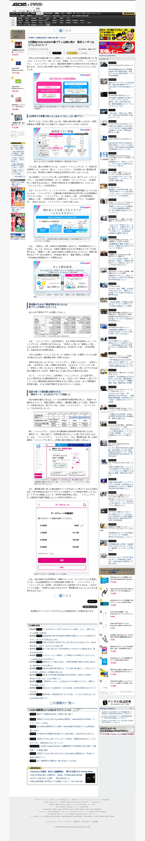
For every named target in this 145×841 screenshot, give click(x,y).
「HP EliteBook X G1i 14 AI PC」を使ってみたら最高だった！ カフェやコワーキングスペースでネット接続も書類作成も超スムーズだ (121, 363)
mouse (27, 18)
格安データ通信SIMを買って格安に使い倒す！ (45, 38)
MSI (55, 18)
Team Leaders (73, 811)
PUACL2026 (85, 15)
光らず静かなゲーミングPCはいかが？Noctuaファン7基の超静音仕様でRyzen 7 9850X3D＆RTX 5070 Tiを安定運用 (120, 517)
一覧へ (131, 708)
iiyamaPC (33, 18)
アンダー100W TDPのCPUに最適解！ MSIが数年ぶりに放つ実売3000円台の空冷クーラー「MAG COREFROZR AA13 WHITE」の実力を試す (120, 452)
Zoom (89, 22)
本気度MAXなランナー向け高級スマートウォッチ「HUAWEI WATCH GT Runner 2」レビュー (121, 535)
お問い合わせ (86, 821)
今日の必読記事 (51, 814)
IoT (21, 13)
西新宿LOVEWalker (67, 816)
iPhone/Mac (49, 13)
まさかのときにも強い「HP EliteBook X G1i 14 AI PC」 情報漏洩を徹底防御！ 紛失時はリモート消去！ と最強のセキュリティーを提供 (121, 398)
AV (74, 13)
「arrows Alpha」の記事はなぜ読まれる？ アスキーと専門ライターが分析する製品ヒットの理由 (120, 304)
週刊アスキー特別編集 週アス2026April (18, 210)
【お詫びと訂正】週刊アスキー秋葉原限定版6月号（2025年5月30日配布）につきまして (116, 717)
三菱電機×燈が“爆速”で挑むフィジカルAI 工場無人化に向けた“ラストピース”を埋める (121, 246)
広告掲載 (95, 821)
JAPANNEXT (34, 25)
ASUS (61, 18)
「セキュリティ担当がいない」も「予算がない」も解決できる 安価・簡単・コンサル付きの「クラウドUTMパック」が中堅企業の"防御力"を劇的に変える (120, 229)
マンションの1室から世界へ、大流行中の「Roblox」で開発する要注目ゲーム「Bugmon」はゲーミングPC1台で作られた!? (121, 262)
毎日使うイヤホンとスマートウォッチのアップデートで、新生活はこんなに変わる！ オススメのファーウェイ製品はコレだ (121, 502)
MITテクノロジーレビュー (90, 814)
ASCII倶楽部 (128, 13)
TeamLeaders (56, 15)
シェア (49, 52)
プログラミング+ (66, 15)
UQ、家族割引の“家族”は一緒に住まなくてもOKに (56, 761)
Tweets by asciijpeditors (107, 55)
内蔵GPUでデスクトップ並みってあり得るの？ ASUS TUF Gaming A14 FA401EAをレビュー (121, 278)
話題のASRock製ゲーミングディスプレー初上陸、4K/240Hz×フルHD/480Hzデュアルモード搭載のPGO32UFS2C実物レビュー (120, 485)
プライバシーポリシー (65, 821)
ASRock (54, 20)
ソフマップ (41, 25)
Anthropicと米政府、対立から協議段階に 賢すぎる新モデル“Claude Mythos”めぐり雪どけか (69, 772)
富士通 (20, 18)
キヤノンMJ (27, 25)
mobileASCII (79, 814)
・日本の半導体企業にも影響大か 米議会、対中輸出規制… (17, 153)
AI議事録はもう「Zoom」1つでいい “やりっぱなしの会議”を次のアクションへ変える (120, 164)
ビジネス (26, 13)
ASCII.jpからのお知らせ (107, 708)
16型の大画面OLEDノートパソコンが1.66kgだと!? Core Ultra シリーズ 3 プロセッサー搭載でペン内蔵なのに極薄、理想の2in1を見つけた (121, 471)
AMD (27, 20)
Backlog (68, 22)
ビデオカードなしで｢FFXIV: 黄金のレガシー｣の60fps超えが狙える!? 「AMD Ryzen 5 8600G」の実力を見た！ (120, 560)
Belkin (82, 20)
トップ (12, 13)
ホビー (63, 13)
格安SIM (22, 15)
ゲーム (99, 13)
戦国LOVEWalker (109, 816)
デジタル (35, 4)
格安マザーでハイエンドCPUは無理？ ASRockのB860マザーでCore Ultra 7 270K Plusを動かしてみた (121, 86)
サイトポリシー (51, 821)
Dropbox (55, 22)
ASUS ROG (34, 20)
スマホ (84, 13)
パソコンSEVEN (47, 18)
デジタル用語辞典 (70, 814)
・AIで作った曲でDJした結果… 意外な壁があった (17, 159)
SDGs (73, 15)
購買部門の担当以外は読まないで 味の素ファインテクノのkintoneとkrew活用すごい (121, 319)
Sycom (41, 18)
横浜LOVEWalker (55, 816)
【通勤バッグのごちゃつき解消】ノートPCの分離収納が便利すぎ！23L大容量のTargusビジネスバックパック (120, 209)
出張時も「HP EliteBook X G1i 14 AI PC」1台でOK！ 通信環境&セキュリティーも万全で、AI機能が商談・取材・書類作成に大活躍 (120, 380)
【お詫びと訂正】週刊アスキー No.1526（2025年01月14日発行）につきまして (117, 721)
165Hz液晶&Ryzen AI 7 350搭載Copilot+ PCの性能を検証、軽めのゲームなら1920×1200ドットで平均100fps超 (120, 72)
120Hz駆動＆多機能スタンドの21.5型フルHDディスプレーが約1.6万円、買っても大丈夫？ (120, 332)
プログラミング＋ (83, 811)
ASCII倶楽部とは (19, 176)
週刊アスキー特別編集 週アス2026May (18, 184)
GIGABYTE (40, 20)
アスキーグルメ (38, 15)
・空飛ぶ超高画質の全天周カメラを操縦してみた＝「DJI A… (17, 165)
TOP (36, 799)
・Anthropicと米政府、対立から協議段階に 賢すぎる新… (17, 147)
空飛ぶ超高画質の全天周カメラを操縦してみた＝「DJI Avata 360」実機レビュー (62, 781)
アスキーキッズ (14, 15)
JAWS (20, 22)
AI (17, 13)
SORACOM (65, 809)
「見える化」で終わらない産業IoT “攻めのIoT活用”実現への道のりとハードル (120, 115)
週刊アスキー (47, 15)
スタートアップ (91, 13)
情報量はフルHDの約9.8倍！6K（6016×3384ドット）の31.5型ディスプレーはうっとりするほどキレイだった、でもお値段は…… (120, 192)
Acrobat (27, 22)
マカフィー (20, 25)
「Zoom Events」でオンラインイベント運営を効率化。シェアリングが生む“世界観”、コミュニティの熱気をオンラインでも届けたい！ (120, 433)
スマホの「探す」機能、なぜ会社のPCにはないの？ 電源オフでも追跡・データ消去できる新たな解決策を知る (120, 292)
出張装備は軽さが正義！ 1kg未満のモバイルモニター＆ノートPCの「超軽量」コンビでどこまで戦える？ (120, 547)
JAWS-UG (57, 804)
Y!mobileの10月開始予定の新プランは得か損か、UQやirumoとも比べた (65, 734)
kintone (34, 22)
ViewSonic (75, 20)
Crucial (62, 20)
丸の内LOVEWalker (99, 816)
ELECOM (20, 20)
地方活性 (78, 15)
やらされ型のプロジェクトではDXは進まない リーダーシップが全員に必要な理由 (120, 178)
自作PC (69, 13)
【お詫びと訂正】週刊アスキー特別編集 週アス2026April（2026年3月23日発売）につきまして (116, 713)
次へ (67, 30)
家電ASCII (30, 15)
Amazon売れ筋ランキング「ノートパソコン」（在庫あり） (17, 34)
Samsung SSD (47, 809)
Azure (40, 22)
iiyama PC (69, 802)
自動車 (57, 13)
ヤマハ (82, 22)
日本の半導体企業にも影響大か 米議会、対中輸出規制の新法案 (56, 775)
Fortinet (75, 22)
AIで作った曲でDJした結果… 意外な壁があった (50, 778)
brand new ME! (84, 807)
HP (68, 18)
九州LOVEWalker (87, 816)
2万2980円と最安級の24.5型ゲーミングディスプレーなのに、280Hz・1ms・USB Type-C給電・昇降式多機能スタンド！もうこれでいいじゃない (120, 102)
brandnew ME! (47, 25)
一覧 (63, 53)
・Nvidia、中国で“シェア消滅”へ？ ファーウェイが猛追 (17, 172)
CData (61, 22)
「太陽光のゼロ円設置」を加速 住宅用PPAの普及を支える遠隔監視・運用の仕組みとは (120, 416)
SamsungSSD (46, 20)
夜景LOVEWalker (77, 816)
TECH (33, 13)
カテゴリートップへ (90, 607)
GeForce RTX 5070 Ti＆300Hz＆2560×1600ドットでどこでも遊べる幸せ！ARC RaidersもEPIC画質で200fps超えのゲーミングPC (121, 146)
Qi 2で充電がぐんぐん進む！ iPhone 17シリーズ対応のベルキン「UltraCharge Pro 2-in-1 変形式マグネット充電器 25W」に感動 (120, 345)
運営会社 (77, 821)
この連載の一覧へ (62, 703)
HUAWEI (68, 20)
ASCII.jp (19, 4)
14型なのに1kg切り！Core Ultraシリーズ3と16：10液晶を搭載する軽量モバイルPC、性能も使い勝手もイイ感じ (120, 129)
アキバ (78, 13)
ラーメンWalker (34, 816)
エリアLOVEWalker (45, 816)
